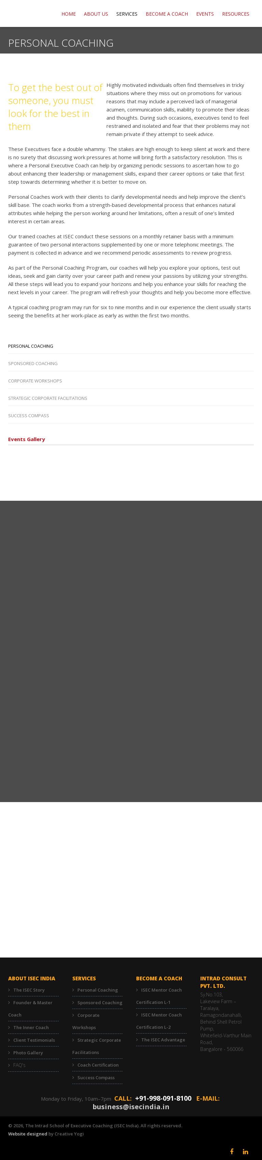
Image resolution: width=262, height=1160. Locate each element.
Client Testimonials (34, 1040)
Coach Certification (98, 1065)
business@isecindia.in (131, 1106)
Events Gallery (26, 439)
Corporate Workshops (35, 381)
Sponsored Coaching (33, 363)
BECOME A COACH (167, 14)
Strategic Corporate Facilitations (47, 398)
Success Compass (28, 415)
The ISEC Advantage (163, 1040)
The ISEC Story (29, 990)
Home (68, 14)
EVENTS (205, 14)
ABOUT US (96, 14)
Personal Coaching (30, 346)
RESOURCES (235, 14)
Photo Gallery (28, 1053)
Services (126, 14)
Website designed (27, 1134)
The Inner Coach (31, 1027)
